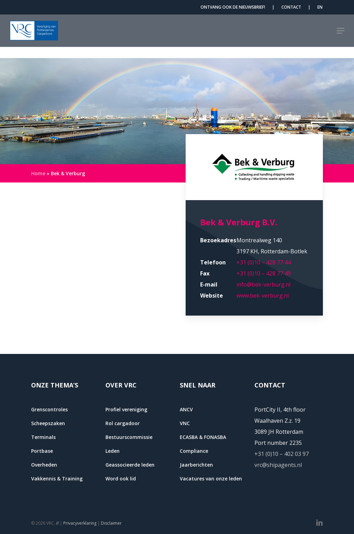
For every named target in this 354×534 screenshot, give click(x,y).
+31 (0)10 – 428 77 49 (263, 273)
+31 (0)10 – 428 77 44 (263, 262)
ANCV (186, 409)
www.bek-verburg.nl (262, 295)
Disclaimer (111, 523)
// (57, 523)
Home (38, 173)
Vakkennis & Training (57, 478)
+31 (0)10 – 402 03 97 (281, 454)
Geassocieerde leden (130, 464)
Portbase (42, 451)
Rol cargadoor (122, 423)
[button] (340, 36)
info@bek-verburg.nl (263, 284)
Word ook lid (120, 478)
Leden (112, 451)
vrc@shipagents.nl (278, 465)
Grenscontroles (49, 409)
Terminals (43, 437)
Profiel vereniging (126, 409)
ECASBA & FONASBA (203, 437)
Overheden (44, 464)
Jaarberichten (196, 464)
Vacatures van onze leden (211, 478)
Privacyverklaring (79, 523)
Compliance (194, 451)
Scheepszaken (48, 423)
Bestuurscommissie (128, 437)
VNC (185, 423)
